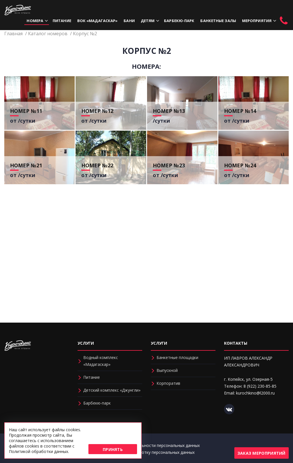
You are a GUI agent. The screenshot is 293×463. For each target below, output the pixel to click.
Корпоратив (168, 383)
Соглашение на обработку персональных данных (147, 452)
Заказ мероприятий (261, 453)
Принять (113, 449)
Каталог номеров (48, 33)
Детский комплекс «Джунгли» (111, 390)
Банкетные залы (218, 20)
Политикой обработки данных (38, 451)
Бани (129, 20)
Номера (35, 20)
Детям (148, 20)
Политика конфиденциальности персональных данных (147, 445)
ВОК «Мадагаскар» (97, 20)
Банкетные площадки (177, 357)
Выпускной (167, 370)
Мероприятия (257, 20)
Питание (62, 20)
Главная (13, 33)
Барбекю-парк (179, 20)
